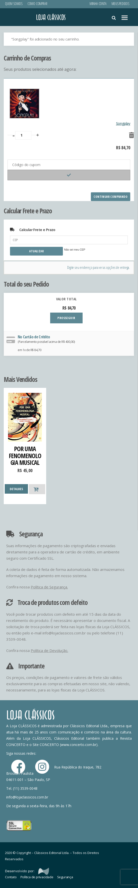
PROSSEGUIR (66, 318)
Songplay (123, 123)
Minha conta (98, 3)
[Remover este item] (127, 133)
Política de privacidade (36, 877)
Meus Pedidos (120, 3)
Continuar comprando (111, 197)
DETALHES (16, 489)
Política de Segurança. (49, 586)
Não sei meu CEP (74, 249)
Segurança (65, 877)
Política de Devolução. (49, 650)
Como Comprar (37, 3)
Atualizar (36, 251)
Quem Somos (13, 3)
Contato (11, 877)
